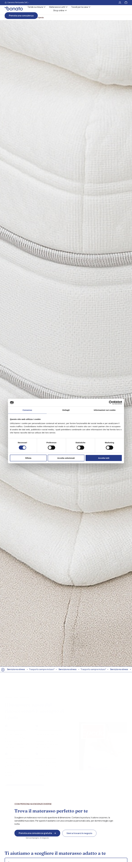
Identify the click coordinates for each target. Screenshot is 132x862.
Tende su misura (35, 7)
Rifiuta (28, 458)
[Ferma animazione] (3, 669)
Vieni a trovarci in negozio (79, 833)
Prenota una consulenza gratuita (35, 833)
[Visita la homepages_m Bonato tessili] (14, 9)
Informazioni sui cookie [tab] (105, 410)
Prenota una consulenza (21, 15)
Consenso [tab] (27, 410)
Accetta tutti (103, 458)
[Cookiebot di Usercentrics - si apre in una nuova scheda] (111, 403)
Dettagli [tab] (66, 410)
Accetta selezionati (66, 458)
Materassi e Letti (57, 7)
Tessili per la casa (79, 7)
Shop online (58, 10)
